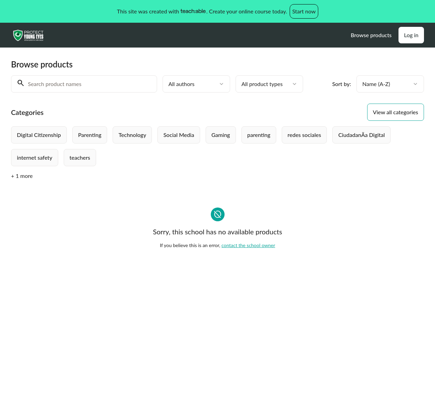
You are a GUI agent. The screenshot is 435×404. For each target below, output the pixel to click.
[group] (202, 146)
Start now (303, 11)
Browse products (371, 35)
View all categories (395, 112)
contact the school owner (248, 245)
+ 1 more (22, 175)
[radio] (39, 134)
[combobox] (196, 84)
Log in (411, 35)
